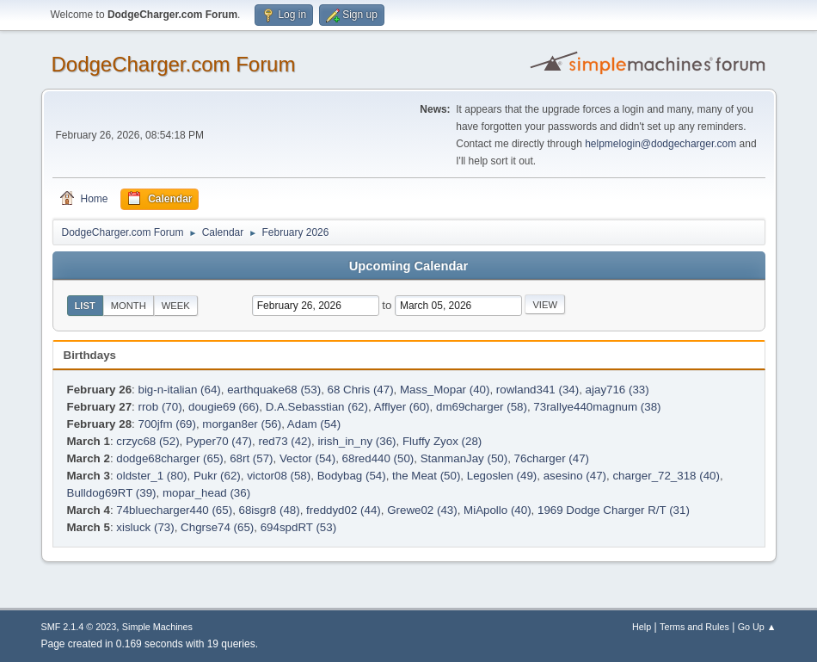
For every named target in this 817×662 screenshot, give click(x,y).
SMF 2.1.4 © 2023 (79, 627)
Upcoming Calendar (408, 266)
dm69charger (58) (481, 406)
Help (641, 627)
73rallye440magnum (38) (596, 406)
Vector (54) (307, 458)
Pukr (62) (217, 475)
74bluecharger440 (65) (174, 510)
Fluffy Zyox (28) (442, 441)
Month (128, 305)
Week (176, 305)
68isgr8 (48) (269, 510)
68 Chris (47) (361, 389)
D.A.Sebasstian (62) (317, 406)
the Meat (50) (426, 475)
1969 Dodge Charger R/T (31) (614, 510)
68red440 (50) (378, 458)
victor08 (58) (278, 475)
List (85, 305)
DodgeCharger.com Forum (174, 64)
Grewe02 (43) (422, 510)
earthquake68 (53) (274, 389)
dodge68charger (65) (169, 458)
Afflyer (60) (402, 406)
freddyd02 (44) (343, 510)
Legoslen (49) (502, 475)
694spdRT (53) (298, 527)
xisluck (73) (145, 527)
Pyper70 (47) (219, 441)
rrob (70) (159, 406)
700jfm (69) (166, 424)
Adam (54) (314, 424)
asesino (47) (575, 475)
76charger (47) (551, 458)
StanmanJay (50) (464, 458)
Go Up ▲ (757, 627)
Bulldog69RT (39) (112, 492)
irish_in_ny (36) (356, 441)
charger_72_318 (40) (665, 475)
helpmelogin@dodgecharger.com (660, 144)
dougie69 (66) (223, 406)
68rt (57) (251, 458)
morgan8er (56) (241, 424)
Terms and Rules (694, 627)
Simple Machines (157, 627)
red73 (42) (284, 441)
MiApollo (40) (497, 510)
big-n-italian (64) (179, 389)
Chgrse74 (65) (217, 527)
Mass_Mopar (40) (444, 389)
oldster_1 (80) (151, 475)
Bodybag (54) (351, 475)
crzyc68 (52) (147, 441)
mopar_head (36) (206, 492)
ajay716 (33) (617, 389)
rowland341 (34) (537, 389)
